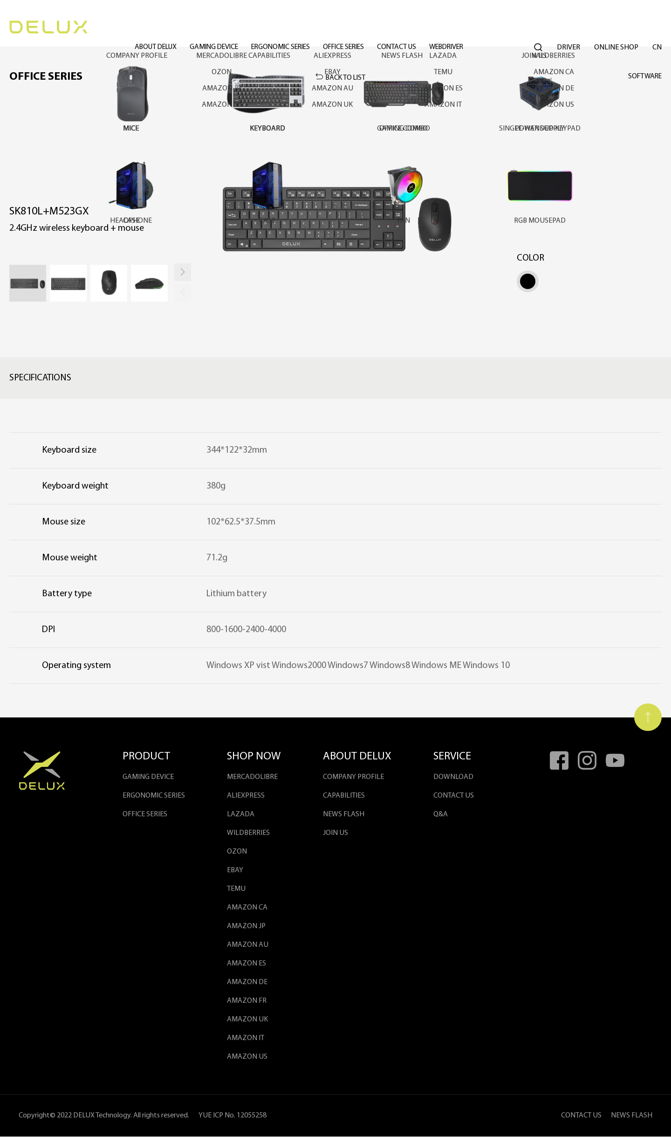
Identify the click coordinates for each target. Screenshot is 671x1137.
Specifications (40, 378)
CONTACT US (581, 1116)
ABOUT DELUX (164, 28)
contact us (454, 796)
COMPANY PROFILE (353, 777)
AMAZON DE (247, 982)
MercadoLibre (252, 777)
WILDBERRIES (248, 833)
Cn (657, 28)
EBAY (235, 871)
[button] (182, 273)
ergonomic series (297, 28)
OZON (237, 852)
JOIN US (335, 833)
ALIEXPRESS (246, 796)
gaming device (226, 28)
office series (364, 28)
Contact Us (421, 28)
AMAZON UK (247, 1020)
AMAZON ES (246, 964)
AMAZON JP (246, 926)
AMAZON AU (247, 945)
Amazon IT (245, 1038)
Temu (236, 889)
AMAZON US (247, 1057)
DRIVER (568, 28)
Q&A (441, 815)
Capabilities (344, 796)
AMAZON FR (247, 1001)
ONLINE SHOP (616, 28)
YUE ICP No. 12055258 (233, 1116)
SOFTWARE (644, 77)
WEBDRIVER (474, 28)
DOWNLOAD (454, 777)
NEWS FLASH (343, 815)
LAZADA (240, 815)
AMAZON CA (247, 908)
